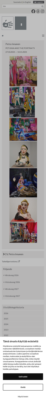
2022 (6, 335)
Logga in (39, 2)
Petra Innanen (13, 44)
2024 (6, 324)
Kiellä (23, 387)
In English (27, 2)
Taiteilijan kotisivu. (11, 261)
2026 (6, 313)
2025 (6, 318)
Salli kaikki (23, 377)
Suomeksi (17, 2)
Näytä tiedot (23, 396)
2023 (6, 330)
